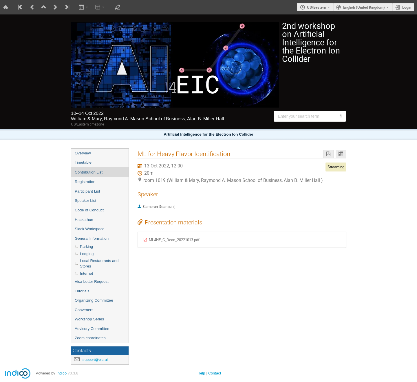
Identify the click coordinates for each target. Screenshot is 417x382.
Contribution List (89, 172)
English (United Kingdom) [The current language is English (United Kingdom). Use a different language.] (364, 7)
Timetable (83, 162)
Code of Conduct (89, 210)
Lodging (87, 254)
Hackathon (84, 219)
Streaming (336, 166)
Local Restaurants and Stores (99, 263)
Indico (61, 373)
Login (406, 7)
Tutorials (82, 291)
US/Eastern (316, 7)
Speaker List (85, 200)
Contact (214, 373)
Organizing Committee (94, 300)
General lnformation (92, 238)
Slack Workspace (90, 229)
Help (201, 373)
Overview (83, 153)
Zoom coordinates (90, 338)
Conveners (84, 310)
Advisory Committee (92, 328)
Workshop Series (89, 319)
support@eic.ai (95, 359)
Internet (86, 273)
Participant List (87, 191)
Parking (86, 246)
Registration (85, 182)
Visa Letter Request (92, 281)
